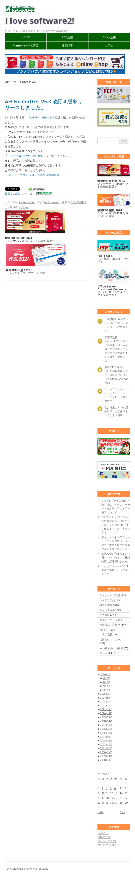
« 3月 (100, 812)
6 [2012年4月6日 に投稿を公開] (115, 788)
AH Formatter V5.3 (42, 117)
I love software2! (39, 20)
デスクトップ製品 (109, 595)
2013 (106, 740)
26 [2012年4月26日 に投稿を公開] (111, 802)
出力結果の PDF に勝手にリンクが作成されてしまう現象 (116, 411)
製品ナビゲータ (108, 620)
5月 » (122, 812)
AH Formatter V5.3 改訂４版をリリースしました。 (44, 104)
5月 (106, 678)
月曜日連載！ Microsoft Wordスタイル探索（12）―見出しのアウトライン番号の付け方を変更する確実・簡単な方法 (116, 349)
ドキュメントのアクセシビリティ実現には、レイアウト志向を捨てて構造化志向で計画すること (115, 543)
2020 (106, 713)
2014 (105, 736)
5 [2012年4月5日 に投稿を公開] (110, 788)
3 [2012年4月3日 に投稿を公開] (102, 788)
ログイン (102, 833)
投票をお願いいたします (20, 194)
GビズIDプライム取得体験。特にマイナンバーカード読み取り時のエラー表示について (115, 506)
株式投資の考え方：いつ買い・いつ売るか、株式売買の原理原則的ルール (115, 557)
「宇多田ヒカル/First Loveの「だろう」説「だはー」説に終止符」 (116, 325)
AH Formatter (27, 202)
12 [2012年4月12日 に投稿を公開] (111, 793)
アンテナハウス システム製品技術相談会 (34, 175)
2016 (106, 729)
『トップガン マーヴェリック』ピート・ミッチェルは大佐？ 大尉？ (116, 395)
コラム (109, 45)
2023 (105, 701)
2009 (106, 756)
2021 (106, 709)
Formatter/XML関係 (25, 45)
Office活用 (109, 37)
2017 (106, 725)
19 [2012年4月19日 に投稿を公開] (111, 798)
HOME (25, 37)
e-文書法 (104, 615)
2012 (106, 744)
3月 (106, 682)
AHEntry (24, 207)
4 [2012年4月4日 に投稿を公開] (106, 788)
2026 (105, 674)
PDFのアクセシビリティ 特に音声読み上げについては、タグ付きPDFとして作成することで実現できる (115, 524)
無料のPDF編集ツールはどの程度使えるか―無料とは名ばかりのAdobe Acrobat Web (116, 374)
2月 (106, 686)
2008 (105, 760)
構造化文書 (105, 605)
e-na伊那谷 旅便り (111, 648)
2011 (106, 748)
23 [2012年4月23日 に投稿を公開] (98, 802)
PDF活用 (67, 37)
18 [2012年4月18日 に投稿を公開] (107, 798)
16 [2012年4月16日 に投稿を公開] (98, 798)
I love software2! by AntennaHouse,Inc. (27, 868)
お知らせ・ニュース (111, 639)
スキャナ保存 (107, 610)
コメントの (106, 841)
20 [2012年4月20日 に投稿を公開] (115, 798)
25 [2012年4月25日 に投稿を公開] (107, 802)
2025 (105, 693)
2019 (106, 717)
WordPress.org (106, 845)
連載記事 (67, 45)
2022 (105, 705)
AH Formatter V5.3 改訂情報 (26, 156)
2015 (106, 732)
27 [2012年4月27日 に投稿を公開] (115, 802)
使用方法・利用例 (109, 624)
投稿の (104, 837)
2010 (106, 752)
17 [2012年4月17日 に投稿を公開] (103, 798)
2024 (105, 697)
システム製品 (107, 600)
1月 (106, 690)
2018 (106, 721)
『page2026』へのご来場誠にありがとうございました (115, 570)
